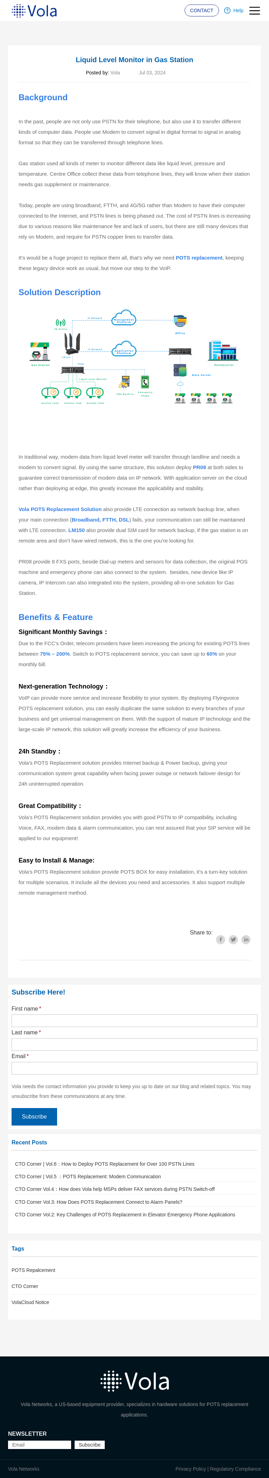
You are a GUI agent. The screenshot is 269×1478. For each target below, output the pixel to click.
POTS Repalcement (33, 1270)
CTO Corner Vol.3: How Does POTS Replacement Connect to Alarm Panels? (98, 1202)
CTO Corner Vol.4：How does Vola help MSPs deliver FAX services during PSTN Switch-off (115, 1189)
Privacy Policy (190, 1469)
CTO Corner (25, 1286)
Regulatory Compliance (235, 1469)
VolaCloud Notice (30, 1302)
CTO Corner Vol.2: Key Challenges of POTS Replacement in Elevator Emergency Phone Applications (125, 1214)
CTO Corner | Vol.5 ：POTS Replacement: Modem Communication (88, 1176)
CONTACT (202, 10)
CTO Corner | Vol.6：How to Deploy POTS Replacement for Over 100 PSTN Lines (104, 1164)
